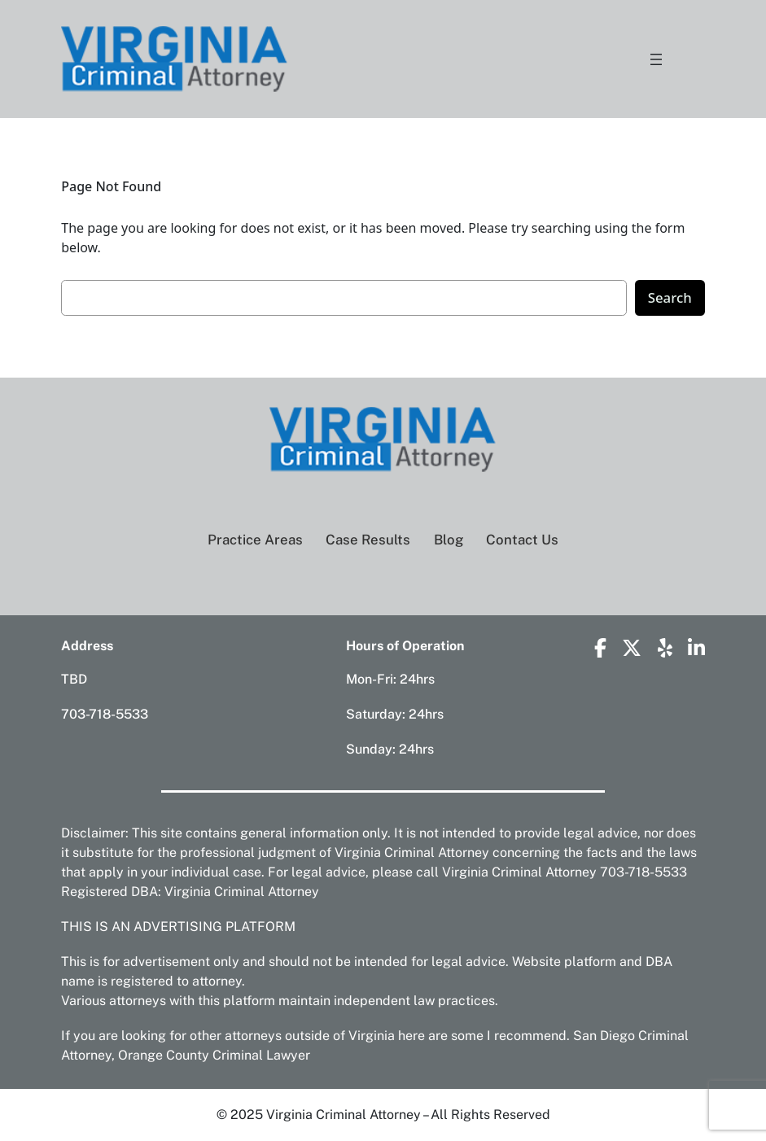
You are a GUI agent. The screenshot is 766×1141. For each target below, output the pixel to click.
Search (670, 297)
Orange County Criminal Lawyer (214, 1055)
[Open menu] (656, 59)
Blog (448, 539)
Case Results (368, 539)
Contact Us (522, 539)
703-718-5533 (104, 714)
